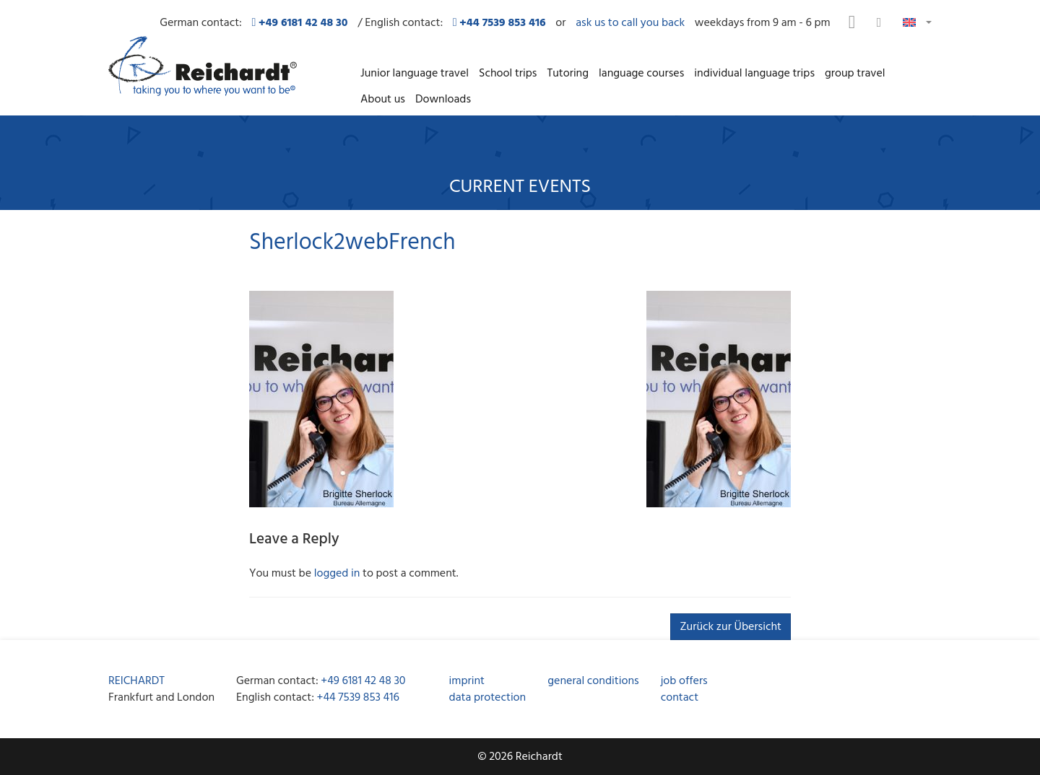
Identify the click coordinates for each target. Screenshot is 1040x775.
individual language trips (754, 73)
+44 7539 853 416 (358, 697)
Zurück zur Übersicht (730, 626)
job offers (684, 680)
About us (382, 98)
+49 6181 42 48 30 (363, 680)
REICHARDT (136, 680)
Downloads (443, 98)
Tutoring (568, 73)
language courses (641, 73)
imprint (467, 680)
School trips (508, 73)
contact (679, 697)
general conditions (592, 680)
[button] (917, 21)
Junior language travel (414, 73)
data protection (487, 697)
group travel (855, 73)
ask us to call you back (630, 22)
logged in (337, 573)
